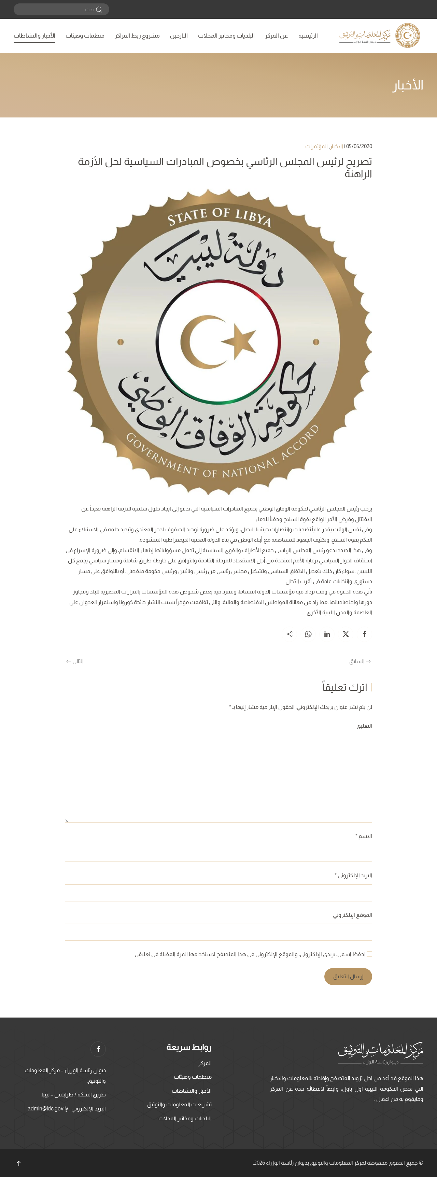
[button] (19, 1163)
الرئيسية (308, 35)
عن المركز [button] (276, 35)
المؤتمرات (316, 146)
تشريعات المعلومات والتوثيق (179, 1104)
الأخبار (407, 85)
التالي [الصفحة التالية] (75, 661)
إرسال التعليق (348, 976)
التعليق (364, 726)
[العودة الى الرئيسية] (380, 36)
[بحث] (61, 9)
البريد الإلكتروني (353, 875)
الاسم (363, 836)
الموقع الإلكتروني (352, 915)
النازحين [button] (179, 35)
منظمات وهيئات (85, 35)
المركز (205, 1063)
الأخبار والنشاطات (34, 35)
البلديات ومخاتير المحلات (226, 35)
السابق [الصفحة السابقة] (360, 661)
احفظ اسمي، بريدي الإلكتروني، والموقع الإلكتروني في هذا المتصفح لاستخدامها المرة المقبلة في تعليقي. (252, 954)
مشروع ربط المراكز (137, 35)
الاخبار (336, 146)
